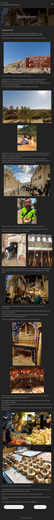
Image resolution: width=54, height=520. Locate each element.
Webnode (30, 518)
